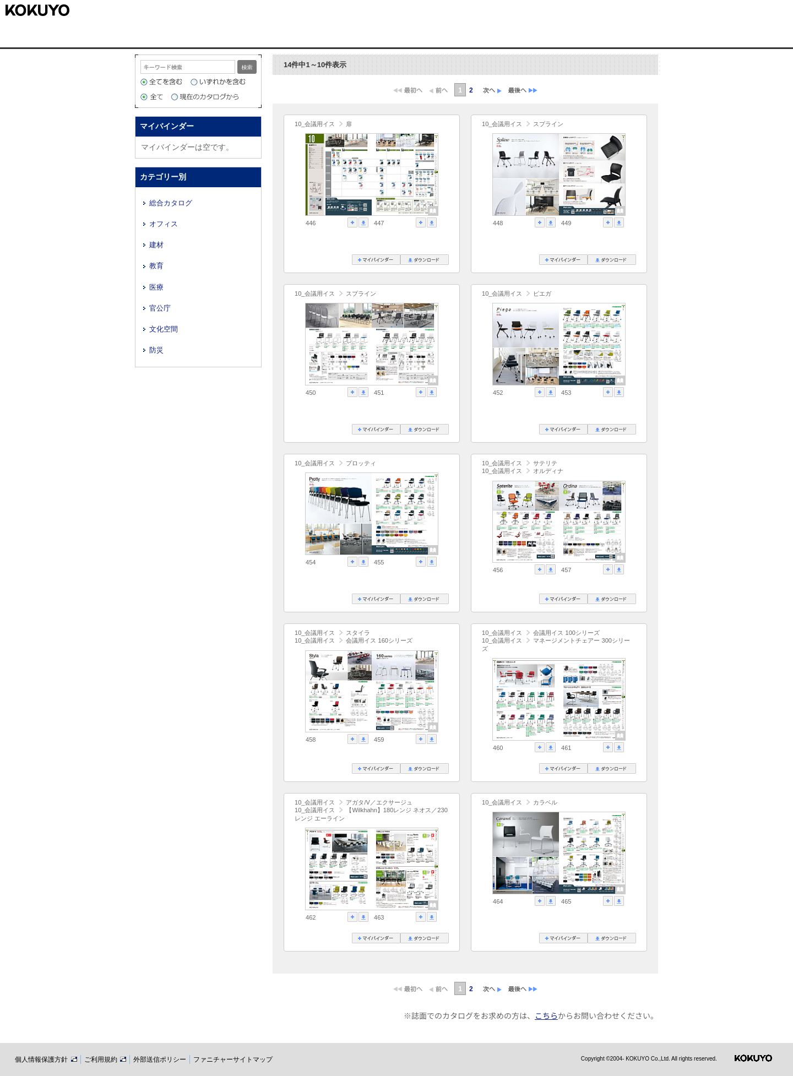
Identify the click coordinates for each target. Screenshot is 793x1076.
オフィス (163, 224)
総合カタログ (170, 203)
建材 (156, 245)
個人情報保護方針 (46, 1059)
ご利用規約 (105, 1059)
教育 (156, 266)
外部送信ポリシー (159, 1059)
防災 (156, 350)
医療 (156, 287)
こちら (546, 1015)
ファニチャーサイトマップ (233, 1059)
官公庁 (160, 308)
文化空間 (163, 329)
